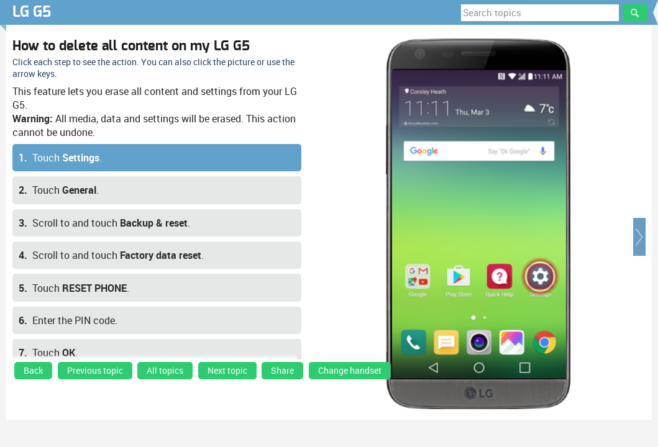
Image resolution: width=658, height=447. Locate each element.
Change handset (350, 370)
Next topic (227, 370)
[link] (33, 373)
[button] (639, 237)
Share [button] (282, 370)
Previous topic (95, 370)
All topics (165, 370)
